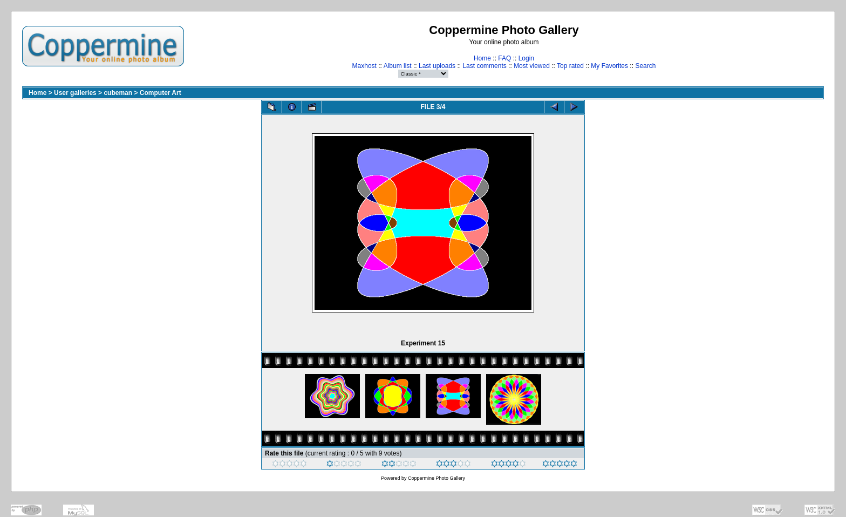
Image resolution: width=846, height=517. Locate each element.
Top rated (570, 66)
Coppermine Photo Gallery (436, 478)
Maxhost (364, 66)
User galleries (75, 93)
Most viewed (532, 66)
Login (526, 58)
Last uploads (437, 66)
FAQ (504, 58)
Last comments (484, 66)
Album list (398, 66)
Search (645, 66)
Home (482, 58)
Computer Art (160, 93)
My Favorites (609, 66)
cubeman (118, 93)
